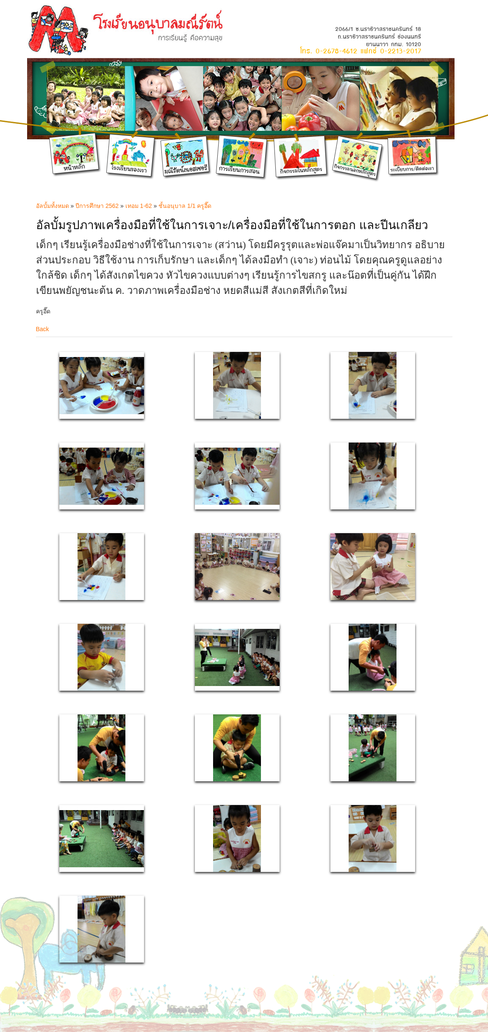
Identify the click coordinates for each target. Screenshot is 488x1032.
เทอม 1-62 (138, 205)
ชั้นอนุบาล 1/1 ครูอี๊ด (184, 205)
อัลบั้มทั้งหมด (52, 205)
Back (42, 329)
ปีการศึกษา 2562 (97, 205)
